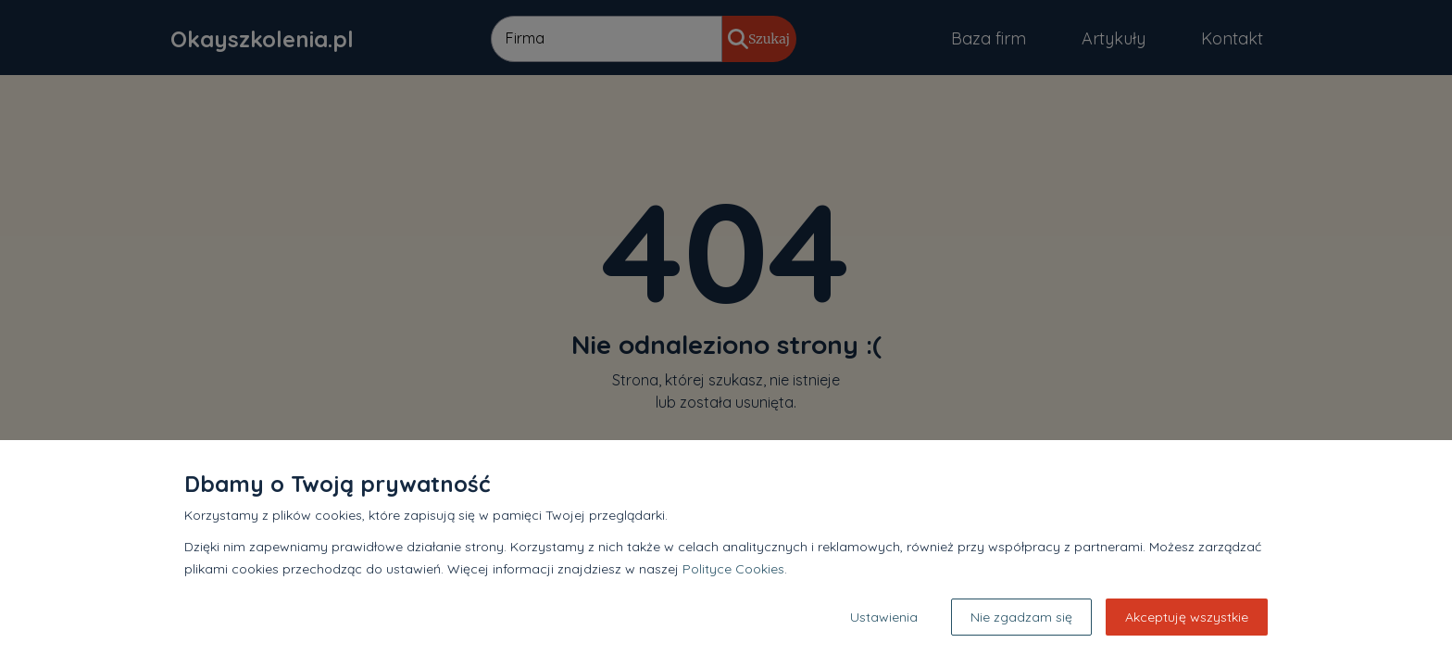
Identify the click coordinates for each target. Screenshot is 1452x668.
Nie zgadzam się (1021, 617)
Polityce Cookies (733, 569)
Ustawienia (884, 617)
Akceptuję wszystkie (1186, 617)
